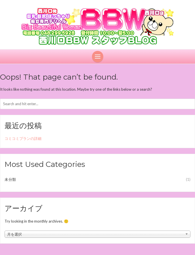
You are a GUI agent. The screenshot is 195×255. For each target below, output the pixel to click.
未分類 (10, 179)
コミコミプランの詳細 (23, 138)
